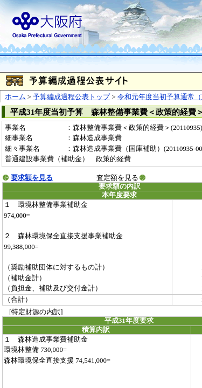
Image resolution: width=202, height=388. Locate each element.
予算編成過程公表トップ (71, 97)
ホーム (15, 97)
